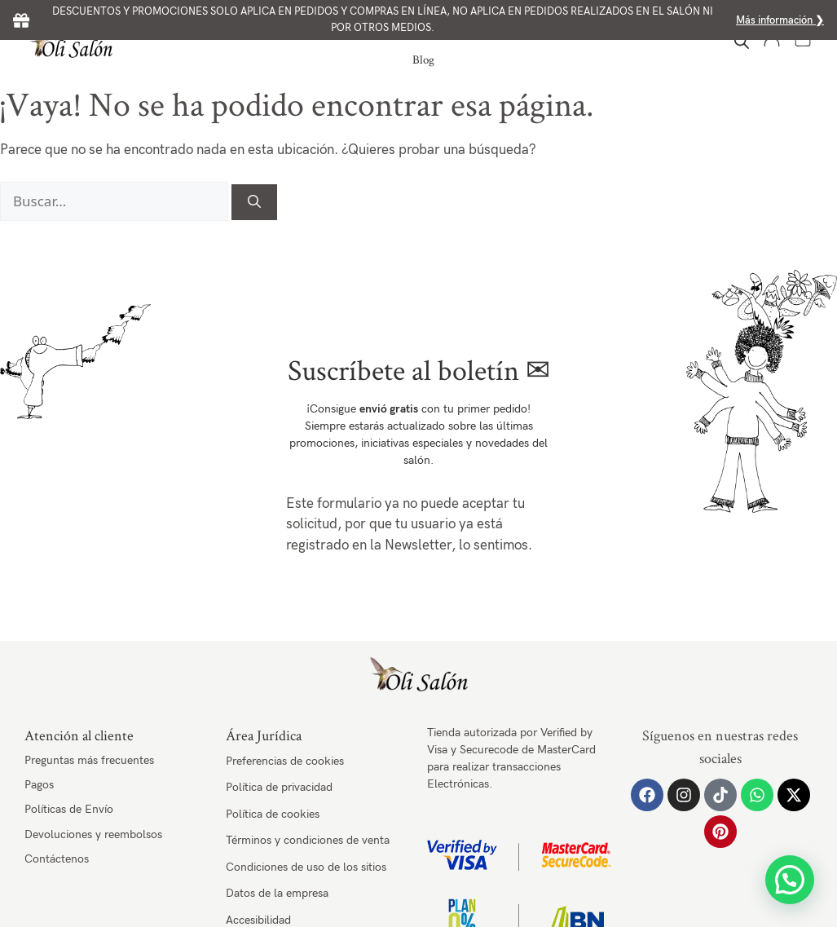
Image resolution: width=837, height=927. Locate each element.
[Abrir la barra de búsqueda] (741, 42)
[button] (789, 879)
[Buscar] (254, 202)
